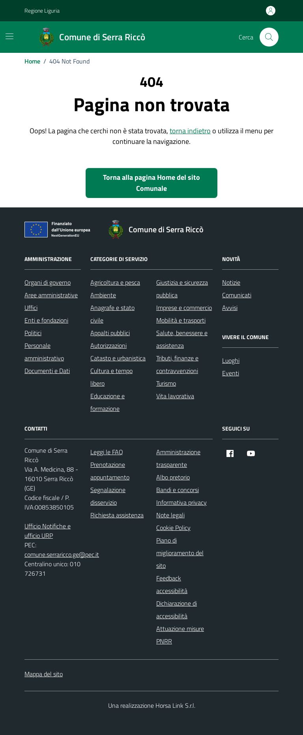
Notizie (231, 282)
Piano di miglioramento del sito (180, 552)
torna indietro (190, 130)
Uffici (30, 307)
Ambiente (103, 295)
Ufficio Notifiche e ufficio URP (47, 530)
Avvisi (230, 307)
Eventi (230, 373)
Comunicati (236, 295)
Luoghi (230, 360)
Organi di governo (47, 282)
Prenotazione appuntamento (109, 471)
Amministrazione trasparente (178, 458)
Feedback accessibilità (171, 584)
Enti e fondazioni (46, 320)
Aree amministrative (51, 295)
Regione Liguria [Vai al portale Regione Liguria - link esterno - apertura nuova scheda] (42, 10)
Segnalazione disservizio (107, 496)
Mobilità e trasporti (181, 320)
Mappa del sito (43, 674)
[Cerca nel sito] (269, 37)
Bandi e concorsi (177, 489)
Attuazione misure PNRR (180, 635)
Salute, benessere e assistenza (182, 339)
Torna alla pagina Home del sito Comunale (151, 183)
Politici (32, 333)
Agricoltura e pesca (115, 282)
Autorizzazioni (108, 345)
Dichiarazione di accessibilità (176, 610)
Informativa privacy (181, 502)
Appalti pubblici (110, 333)
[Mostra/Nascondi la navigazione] (9, 36)
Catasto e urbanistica (118, 358)
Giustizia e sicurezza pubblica (182, 289)
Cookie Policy (173, 527)
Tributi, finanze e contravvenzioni (177, 364)
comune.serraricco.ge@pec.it (61, 554)
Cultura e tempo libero (111, 377)
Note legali (170, 515)
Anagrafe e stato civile (112, 314)
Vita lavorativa (175, 396)
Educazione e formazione (107, 402)
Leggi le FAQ (106, 452)
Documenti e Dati (47, 370)
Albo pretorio (173, 477)
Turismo (166, 383)
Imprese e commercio (184, 307)
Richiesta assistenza (117, 515)
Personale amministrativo (44, 352)
